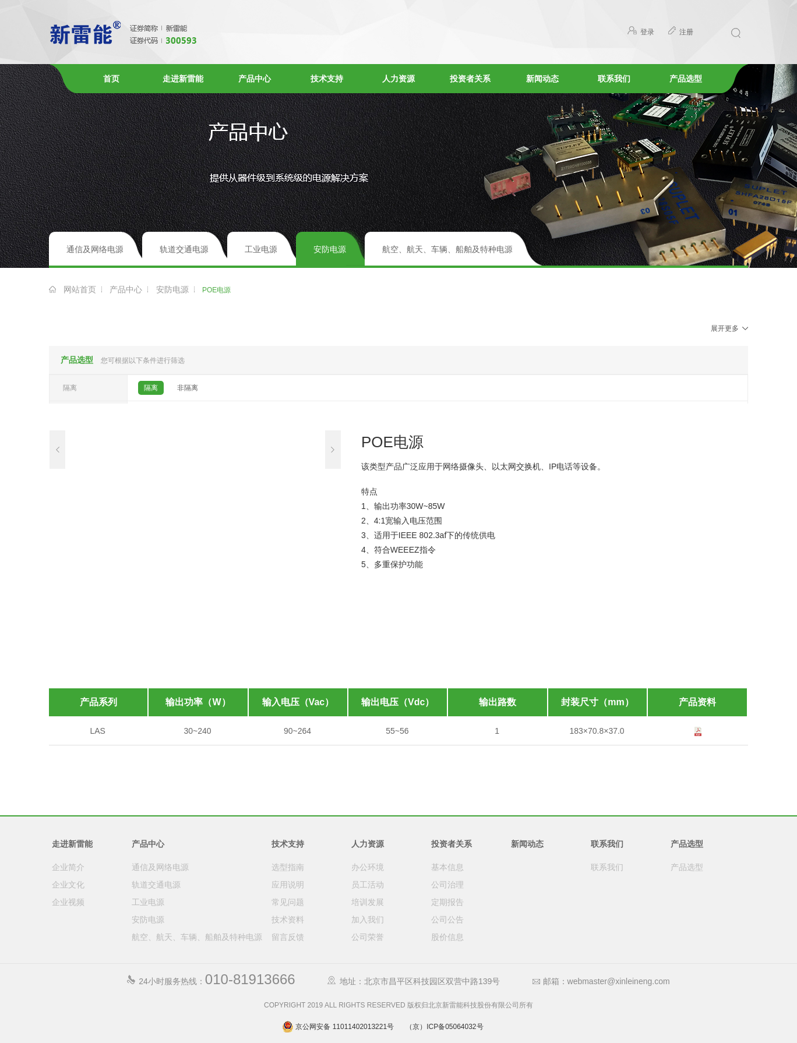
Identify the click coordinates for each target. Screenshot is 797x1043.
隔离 (151, 388)
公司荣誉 (367, 937)
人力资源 (398, 78)
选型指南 (287, 867)
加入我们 (367, 919)
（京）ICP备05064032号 (444, 1027)
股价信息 (447, 937)
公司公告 (447, 919)
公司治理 (447, 884)
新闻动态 (542, 78)
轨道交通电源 (184, 249)
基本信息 (447, 867)
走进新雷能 (183, 78)
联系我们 (614, 78)
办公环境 (367, 867)
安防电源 (329, 249)
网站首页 (80, 289)
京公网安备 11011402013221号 (338, 1027)
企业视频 (68, 902)
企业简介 (68, 867)
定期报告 (447, 902)
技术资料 (287, 919)
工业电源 (261, 249)
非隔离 (187, 388)
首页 (111, 78)
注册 (680, 32)
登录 (640, 32)
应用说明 (287, 884)
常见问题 (287, 902)
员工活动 (367, 884)
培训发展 (367, 902)
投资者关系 (470, 78)
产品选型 (685, 78)
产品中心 (254, 78)
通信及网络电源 (95, 249)
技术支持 (327, 78)
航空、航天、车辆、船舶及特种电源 (447, 249)
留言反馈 (287, 937)
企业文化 (68, 884)
